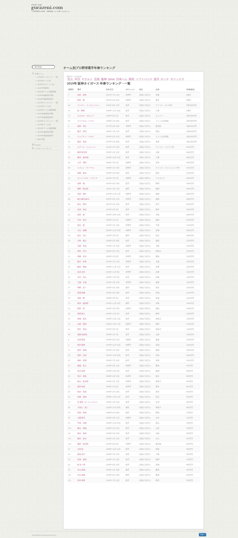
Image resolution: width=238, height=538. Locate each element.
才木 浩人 (82, 277)
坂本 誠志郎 (82, 303)
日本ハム (121, 79)
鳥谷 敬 (81, 100)
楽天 (156, 79)
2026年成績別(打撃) (45, 95)
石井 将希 (81, 480)
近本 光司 (81, 272)
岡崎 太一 (82, 287)
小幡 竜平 (81, 418)
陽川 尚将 (82, 261)
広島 (97, 79)
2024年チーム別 (44, 124)
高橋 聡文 (82, 173)
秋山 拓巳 (82, 204)
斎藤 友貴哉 (82, 334)
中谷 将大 (82, 220)
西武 (131, 79)
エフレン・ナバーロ (85, 168)
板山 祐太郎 (82, 381)
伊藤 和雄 (82, 397)
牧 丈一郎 (81, 464)
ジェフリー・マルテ (85, 136)
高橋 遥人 (81, 313)
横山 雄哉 (82, 428)
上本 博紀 (82, 162)
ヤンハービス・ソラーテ (87, 178)
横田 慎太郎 (82, 444)
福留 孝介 (82, 126)
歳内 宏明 (82, 360)
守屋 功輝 (82, 423)
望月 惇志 (82, 329)
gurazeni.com (47, 7)
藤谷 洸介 (82, 438)
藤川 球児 (82, 131)
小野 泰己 (82, 240)
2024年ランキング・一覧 (47, 121)
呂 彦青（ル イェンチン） (87, 402)
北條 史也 (82, 246)
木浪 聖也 (81, 339)
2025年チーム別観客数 (46, 110)
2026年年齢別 (43, 88)
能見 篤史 (82, 141)
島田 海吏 (81, 386)
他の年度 (41, 139)
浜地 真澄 (82, 459)
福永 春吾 (82, 433)
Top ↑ (202, 534)
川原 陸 (80, 449)
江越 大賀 (82, 282)
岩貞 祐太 (82, 209)
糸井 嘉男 (82, 95)
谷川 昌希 (81, 371)
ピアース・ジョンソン (86, 147)
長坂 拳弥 (82, 412)
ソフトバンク (144, 79)
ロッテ (165, 79)
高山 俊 (81, 225)
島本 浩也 (82, 391)
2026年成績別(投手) (45, 99)
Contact (38, 145)
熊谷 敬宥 (81, 345)
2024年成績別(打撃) (45, 132)
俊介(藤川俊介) (83, 199)
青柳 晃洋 (82, 319)
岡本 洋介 (82, 251)
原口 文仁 (82, 235)
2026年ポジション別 (45, 84)
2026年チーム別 (44, 80)
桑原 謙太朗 (82, 157)
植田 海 (81, 308)
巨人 (70, 79)
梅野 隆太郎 (82, 188)
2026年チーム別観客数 (46, 91)
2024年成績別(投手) (45, 135)
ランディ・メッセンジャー (88, 105)
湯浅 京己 (81, 454)
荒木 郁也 (82, 376)
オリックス (177, 79)
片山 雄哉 (81, 470)
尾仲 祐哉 (82, 350)
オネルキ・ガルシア (85, 116)
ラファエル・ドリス (85, 121)
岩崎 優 (81, 183)
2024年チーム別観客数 (46, 128)
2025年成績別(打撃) (45, 113)
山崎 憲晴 (82, 324)
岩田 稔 (81, 214)
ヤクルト (87, 79)
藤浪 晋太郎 (82, 152)
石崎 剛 (81, 298)
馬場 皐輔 (81, 292)
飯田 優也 (82, 267)
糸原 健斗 (82, 194)
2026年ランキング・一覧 (47, 77)
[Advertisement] (119, 40)
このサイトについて (43, 148)
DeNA (111, 79)
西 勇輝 (81, 110)
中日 (77, 79)
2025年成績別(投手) (45, 117)
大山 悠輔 (82, 230)
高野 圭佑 (82, 355)
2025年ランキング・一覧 (47, 102)
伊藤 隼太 (82, 256)
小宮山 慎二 (82, 407)
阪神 (104, 79)
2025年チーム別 (44, 106)
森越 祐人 (82, 365)
